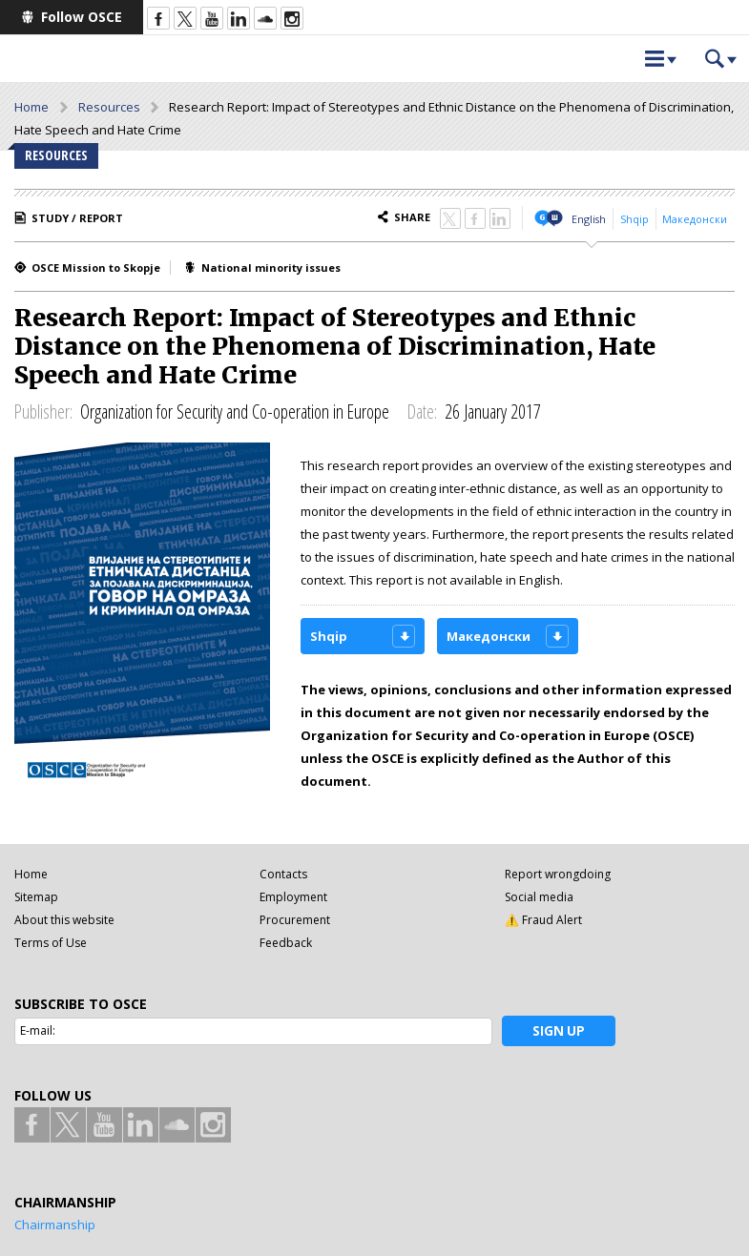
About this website (64, 920)
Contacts (283, 874)
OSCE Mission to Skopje (95, 267)
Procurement (295, 920)
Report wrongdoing (558, 874)
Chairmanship (54, 1224)
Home (31, 106)
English (589, 219)
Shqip (634, 219)
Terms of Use (50, 943)
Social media (539, 897)
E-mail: (37, 1030)
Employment (293, 897)
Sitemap (36, 897)
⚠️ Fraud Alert (543, 920)
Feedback (286, 943)
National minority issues (271, 267)
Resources (109, 106)
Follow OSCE (81, 17)
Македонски (694, 219)
